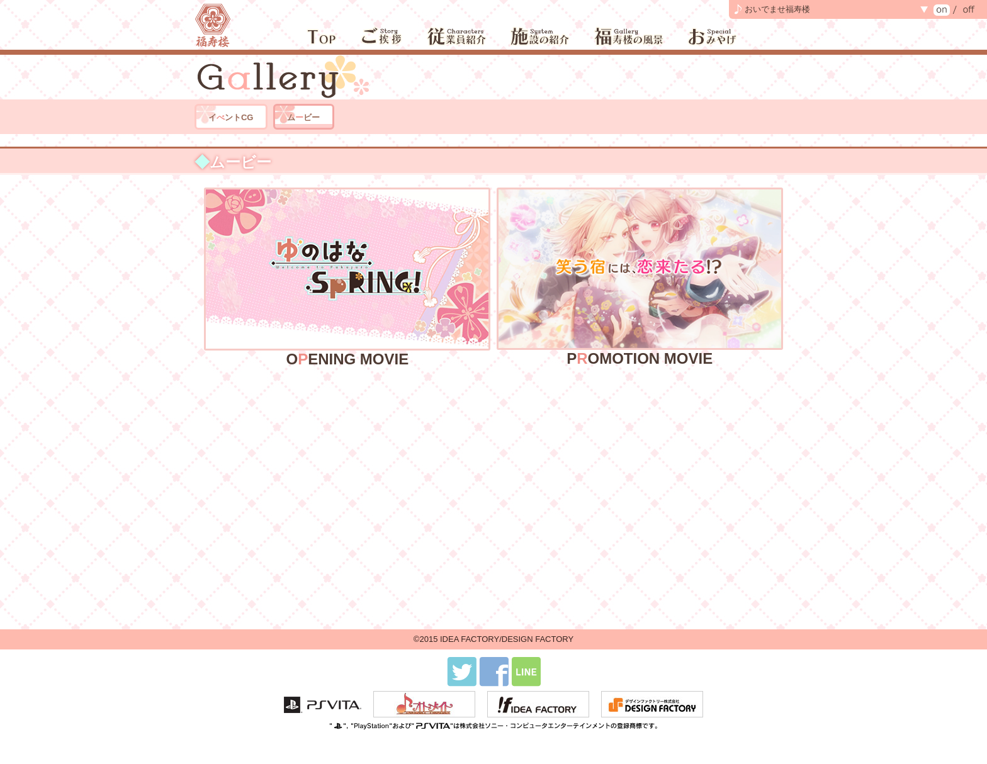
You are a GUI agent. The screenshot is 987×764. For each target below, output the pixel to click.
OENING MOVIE (347, 276)
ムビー (303, 117)
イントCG (231, 117)
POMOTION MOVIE (640, 276)
